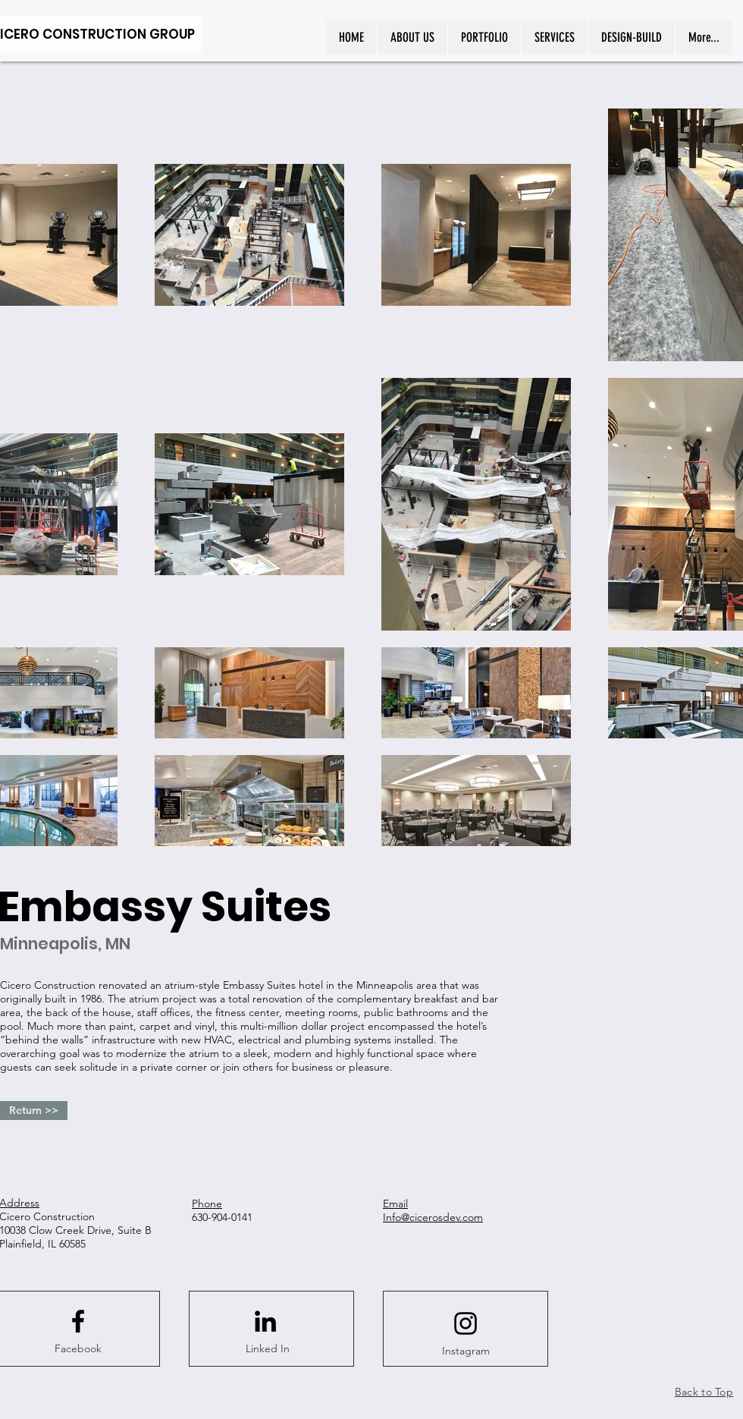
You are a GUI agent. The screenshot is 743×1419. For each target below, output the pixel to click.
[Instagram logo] (465, 1323)
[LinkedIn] (265, 1321)
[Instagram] (465, 1351)
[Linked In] (267, 1349)
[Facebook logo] (78, 1321)
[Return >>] (33, 1110)
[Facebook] (78, 1349)
